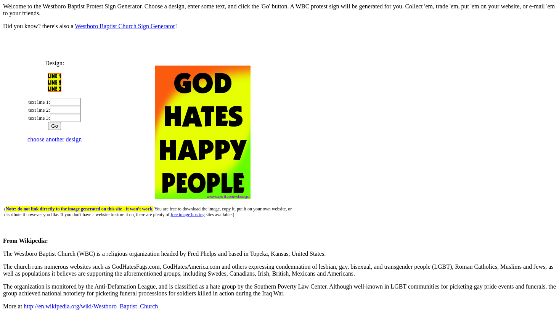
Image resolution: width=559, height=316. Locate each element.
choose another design (54, 139)
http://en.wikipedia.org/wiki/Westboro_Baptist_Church (91, 306)
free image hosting (187, 214)
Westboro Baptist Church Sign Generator (125, 26)
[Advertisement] (279, 47)
